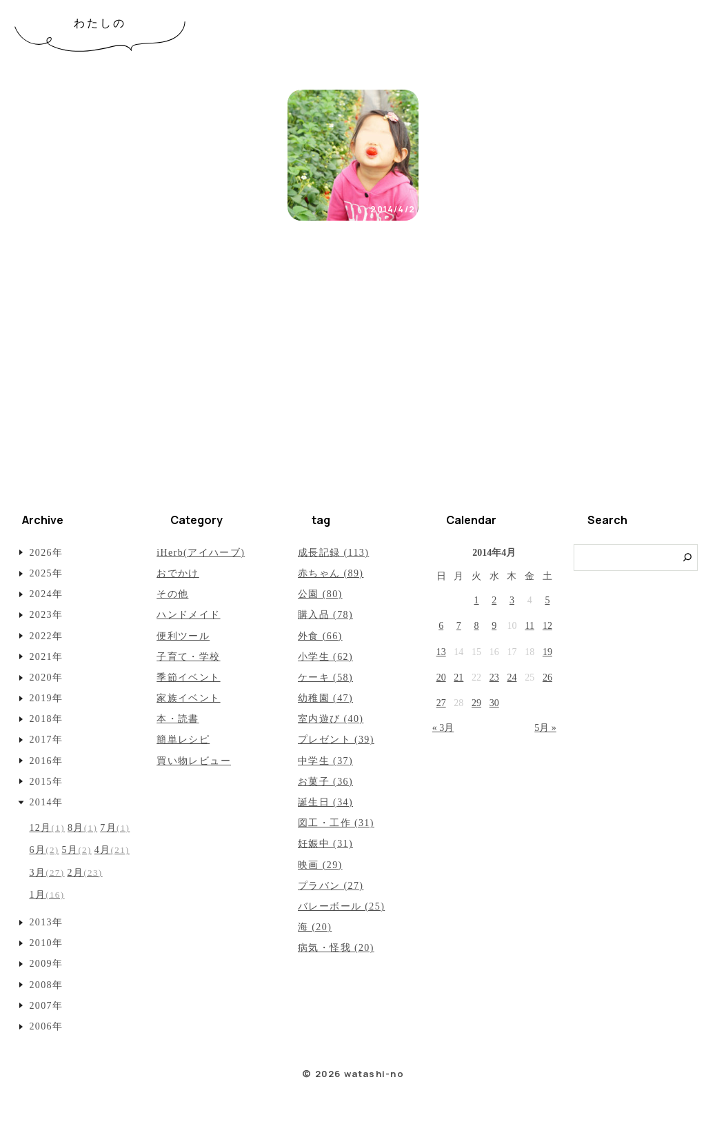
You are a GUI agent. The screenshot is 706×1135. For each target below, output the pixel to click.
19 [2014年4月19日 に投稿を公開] (547, 652)
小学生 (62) (325, 657)
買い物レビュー (194, 761)
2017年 (46, 739)
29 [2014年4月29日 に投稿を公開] (476, 703)
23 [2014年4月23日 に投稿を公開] (494, 677)
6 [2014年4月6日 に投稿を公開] (440, 626)
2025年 (46, 573)
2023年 (46, 615)
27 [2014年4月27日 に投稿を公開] (441, 703)
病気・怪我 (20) (336, 948)
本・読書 (178, 719)
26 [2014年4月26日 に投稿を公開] (547, 677)
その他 (172, 594)
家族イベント (188, 698)
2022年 (46, 636)
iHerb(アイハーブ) (201, 553)
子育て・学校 (188, 657)
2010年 (46, 943)
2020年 (46, 677)
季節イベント (188, 677)
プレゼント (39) (336, 739)
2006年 (46, 1026)
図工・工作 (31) (336, 823)
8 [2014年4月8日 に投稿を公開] (476, 626)
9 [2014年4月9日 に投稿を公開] (494, 626)
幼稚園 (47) (325, 698)
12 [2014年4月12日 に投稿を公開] (547, 626)
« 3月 (443, 728)
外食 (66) (320, 636)
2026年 (46, 553)
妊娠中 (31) (325, 843)
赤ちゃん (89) (330, 573)
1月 (46, 895)
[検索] (688, 557)
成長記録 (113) (333, 553)
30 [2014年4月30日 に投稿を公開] (494, 703)
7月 (115, 828)
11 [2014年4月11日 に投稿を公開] (529, 626)
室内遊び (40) (330, 719)
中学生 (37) (325, 761)
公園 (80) (320, 594)
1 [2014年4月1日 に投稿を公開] (476, 600)
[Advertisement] (353, 393)
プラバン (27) (330, 886)
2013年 (46, 922)
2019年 (46, 698)
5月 (77, 850)
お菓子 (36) (325, 781)
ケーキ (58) (325, 677)
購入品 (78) (325, 615)
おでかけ (178, 573)
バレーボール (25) (341, 906)
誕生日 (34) (325, 802)
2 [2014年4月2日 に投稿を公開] (494, 600)
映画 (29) (320, 865)
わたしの (100, 23)
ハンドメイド (188, 615)
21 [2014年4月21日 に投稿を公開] (458, 677)
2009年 (46, 963)
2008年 (46, 985)
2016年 (46, 761)
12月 (47, 828)
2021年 (46, 657)
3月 (46, 872)
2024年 (46, 594)
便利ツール (183, 636)
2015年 (46, 781)
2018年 (46, 719)
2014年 (46, 802)
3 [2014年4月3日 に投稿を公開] (512, 600)
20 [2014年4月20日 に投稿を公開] (441, 677)
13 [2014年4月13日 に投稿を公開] (441, 652)
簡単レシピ (183, 739)
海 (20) (315, 927)
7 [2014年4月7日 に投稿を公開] (458, 626)
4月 (112, 850)
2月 (84, 872)
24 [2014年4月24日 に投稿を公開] (511, 677)
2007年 (46, 1006)
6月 (44, 850)
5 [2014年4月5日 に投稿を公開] (547, 600)
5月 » (545, 728)
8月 (82, 828)
